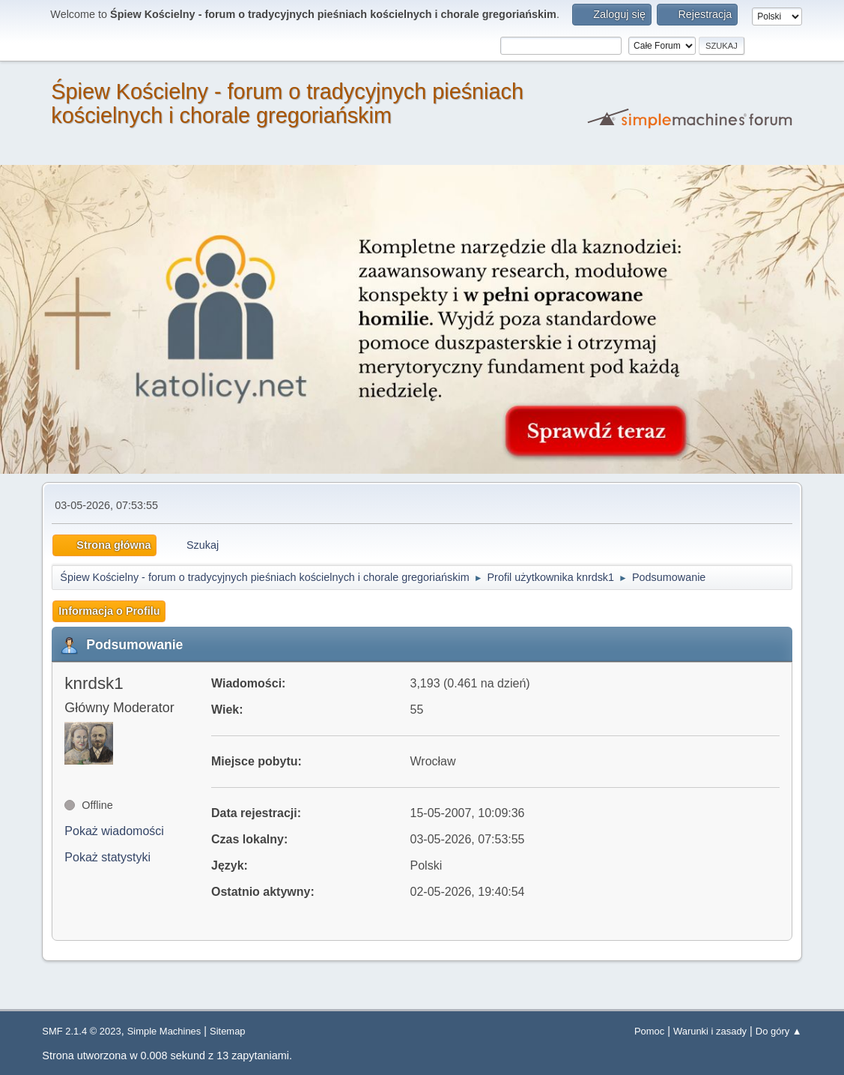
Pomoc (649, 1031)
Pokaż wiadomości (114, 831)
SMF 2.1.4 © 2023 (81, 1031)
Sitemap (228, 1031)
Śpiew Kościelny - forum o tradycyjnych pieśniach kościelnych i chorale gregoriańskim (287, 103)
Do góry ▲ (779, 1031)
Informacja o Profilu (109, 611)
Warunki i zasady (710, 1031)
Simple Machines (164, 1031)
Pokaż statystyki (107, 857)
